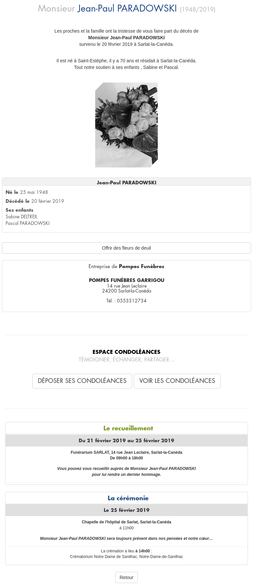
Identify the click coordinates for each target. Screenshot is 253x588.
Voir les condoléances (177, 381)
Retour (126, 577)
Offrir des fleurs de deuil (126, 248)
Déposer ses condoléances (82, 381)
